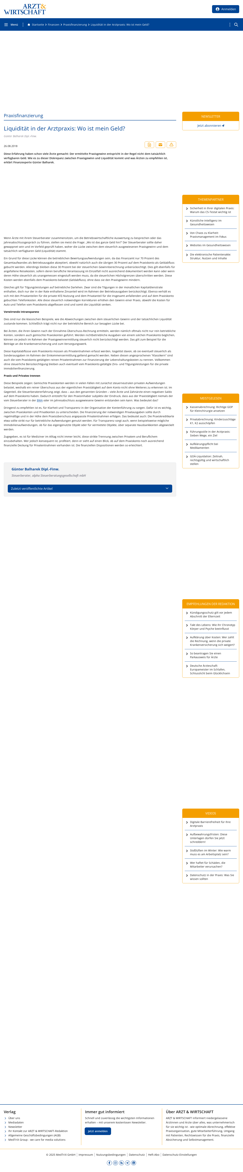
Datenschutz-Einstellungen (180, 1154)
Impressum (86, 1154)
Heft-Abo (153, 1154)
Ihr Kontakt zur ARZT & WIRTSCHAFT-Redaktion (38, 1131)
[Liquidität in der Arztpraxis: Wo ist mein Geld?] (120, 25)
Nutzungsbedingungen (111, 1154)
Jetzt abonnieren (209, 125)
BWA (40, 400)
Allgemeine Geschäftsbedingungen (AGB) (34, 1135)
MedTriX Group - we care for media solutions (36, 1139)
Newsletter (15, 1127)
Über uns (14, 1118)
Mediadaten (16, 1122)
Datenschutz (137, 1154)
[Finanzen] (53, 25)
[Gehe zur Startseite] (35, 25)
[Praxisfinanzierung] (75, 25)
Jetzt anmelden (98, 1131)
